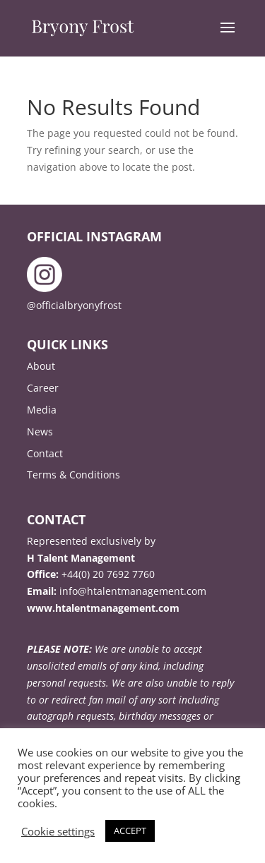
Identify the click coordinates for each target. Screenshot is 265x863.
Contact (45, 453)
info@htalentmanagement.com (132, 591)
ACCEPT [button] (130, 830)
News (40, 431)
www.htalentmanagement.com (103, 608)
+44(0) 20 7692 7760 (108, 574)
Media (42, 409)
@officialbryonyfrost (74, 305)
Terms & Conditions (73, 474)
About (41, 366)
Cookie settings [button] (58, 831)
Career (43, 387)
